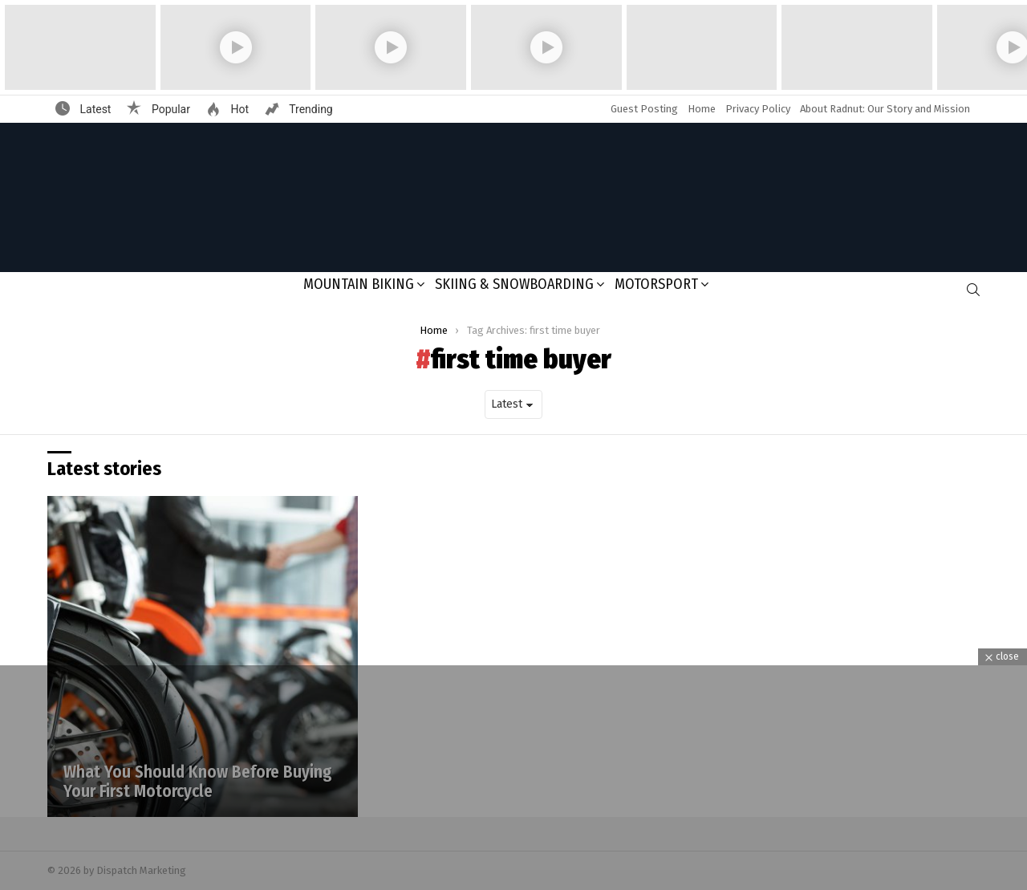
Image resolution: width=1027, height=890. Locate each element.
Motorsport (656, 284)
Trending (309, 109)
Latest (94, 109)
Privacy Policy (757, 109)
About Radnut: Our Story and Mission (885, 109)
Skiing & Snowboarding (514, 284)
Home (702, 109)
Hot (238, 109)
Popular (169, 109)
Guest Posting (644, 109)
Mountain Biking (358, 284)
